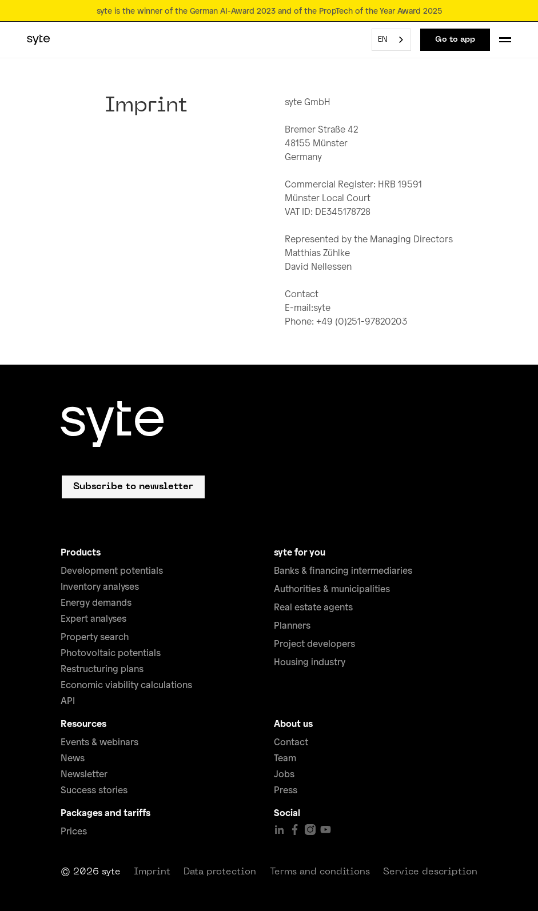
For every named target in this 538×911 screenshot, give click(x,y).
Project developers (314, 643)
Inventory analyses (100, 586)
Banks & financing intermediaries (343, 570)
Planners (292, 625)
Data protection (220, 872)
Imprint (152, 872)
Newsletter (84, 774)
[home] (38, 40)
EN (383, 39)
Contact (291, 742)
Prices (74, 831)
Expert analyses (93, 618)
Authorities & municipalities (332, 588)
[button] (505, 39)
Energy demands (96, 602)
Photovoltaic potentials (111, 652)
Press (285, 790)
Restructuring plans (102, 668)
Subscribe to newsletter (133, 487)
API (68, 700)
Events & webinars (99, 742)
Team (285, 758)
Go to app (455, 39)
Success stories (94, 790)
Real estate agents (313, 607)
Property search (95, 636)
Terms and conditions (320, 872)
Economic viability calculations (126, 684)
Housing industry (309, 662)
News (73, 758)
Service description (430, 872)
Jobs (284, 774)
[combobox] (391, 40)
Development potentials (112, 570)
